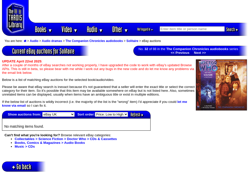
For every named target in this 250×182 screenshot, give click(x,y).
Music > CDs (25, 146)
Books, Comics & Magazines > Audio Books (50, 143)
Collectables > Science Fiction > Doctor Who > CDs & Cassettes (66, 139)
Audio (95, 29)
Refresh (137, 114)
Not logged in (145, 29)
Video (69, 29)
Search (232, 29)
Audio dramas (52, 41)
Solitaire (132, 41)
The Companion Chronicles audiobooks (94, 41)
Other (120, 29)
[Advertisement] (138, 11)
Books (43, 29)
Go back (21, 166)
